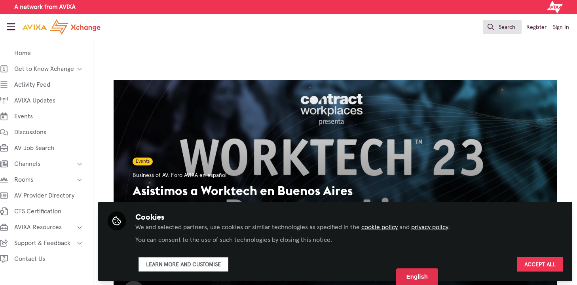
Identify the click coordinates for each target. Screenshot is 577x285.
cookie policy (387, 226)
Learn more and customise (191, 264)
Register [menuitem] (536, 27)
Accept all (539, 264)
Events (147, 161)
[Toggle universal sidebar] (11, 27)
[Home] (54, 27)
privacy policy (437, 226)
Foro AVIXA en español (202, 175)
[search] (502, 27)
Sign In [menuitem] (561, 27)
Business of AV (154, 175)
